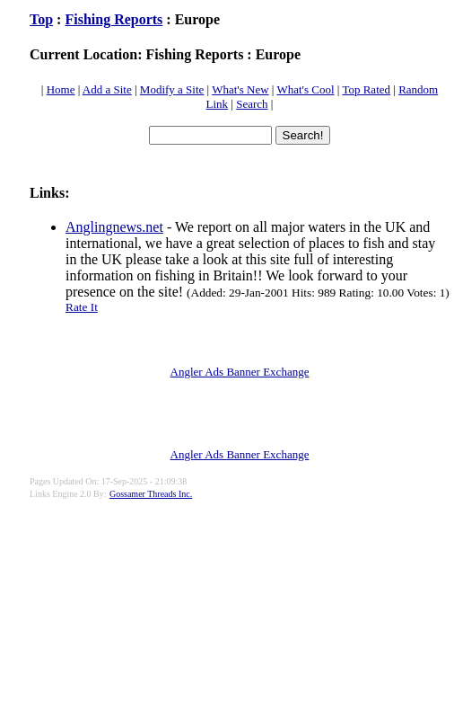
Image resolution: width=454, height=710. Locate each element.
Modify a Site (172, 89)
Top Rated (366, 89)
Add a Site (107, 89)
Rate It (81, 307)
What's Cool (305, 89)
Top (41, 19)
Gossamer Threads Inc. (150, 494)
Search (251, 104)
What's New (240, 89)
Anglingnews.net (114, 227)
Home (61, 89)
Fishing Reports (113, 19)
